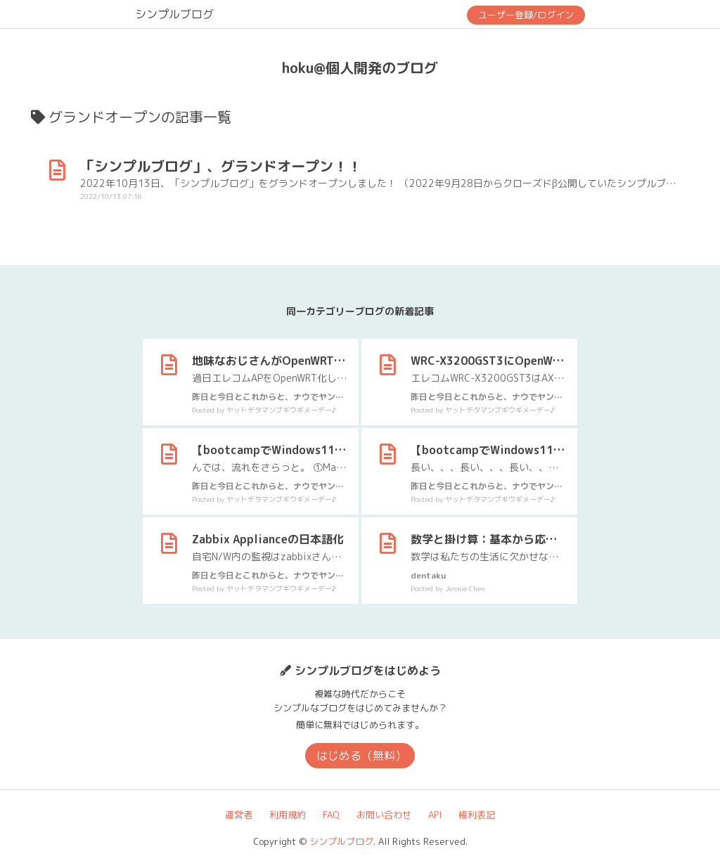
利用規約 (287, 814)
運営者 (238, 814)
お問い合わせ (383, 814)
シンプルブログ (174, 14)
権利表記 (476, 814)
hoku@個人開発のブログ (360, 67)
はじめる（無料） (361, 755)
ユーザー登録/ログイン (526, 14)
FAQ (331, 814)
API (435, 814)
